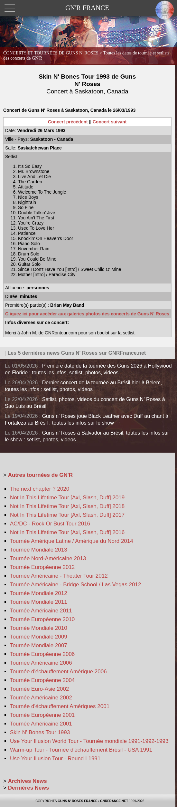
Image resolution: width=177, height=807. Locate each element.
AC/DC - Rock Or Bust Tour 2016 (50, 524)
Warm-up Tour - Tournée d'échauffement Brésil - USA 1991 (81, 750)
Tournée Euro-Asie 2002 (39, 689)
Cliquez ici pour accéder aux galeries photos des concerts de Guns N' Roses (87, 313)
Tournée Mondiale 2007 (38, 645)
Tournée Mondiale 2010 (38, 628)
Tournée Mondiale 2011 (38, 602)
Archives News (27, 781)
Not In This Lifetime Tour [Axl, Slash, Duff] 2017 (67, 515)
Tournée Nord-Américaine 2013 (48, 558)
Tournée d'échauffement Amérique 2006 (58, 671)
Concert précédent (68, 121)
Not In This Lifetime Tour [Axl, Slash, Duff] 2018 (67, 506)
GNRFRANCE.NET (114, 801)
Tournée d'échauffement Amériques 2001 (59, 706)
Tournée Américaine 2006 (41, 663)
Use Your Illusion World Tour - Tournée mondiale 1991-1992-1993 (89, 741)
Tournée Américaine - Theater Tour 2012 (59, 576)
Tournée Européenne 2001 (42, 715)
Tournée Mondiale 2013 (38, 550)
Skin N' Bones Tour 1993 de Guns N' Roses (87, 84)
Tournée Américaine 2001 (41, 724)
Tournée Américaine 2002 (41, 698)
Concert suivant (110, 121)
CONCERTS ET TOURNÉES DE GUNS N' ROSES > (86, 56)
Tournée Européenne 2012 (42, 567)
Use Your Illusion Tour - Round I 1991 (55, 758)
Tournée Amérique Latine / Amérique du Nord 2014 (71, 541)
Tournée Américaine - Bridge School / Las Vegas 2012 (75, 584)
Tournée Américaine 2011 (41, 611)
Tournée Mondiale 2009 (38, 637)
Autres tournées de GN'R (40, 475)
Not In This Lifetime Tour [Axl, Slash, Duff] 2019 (67, 498)
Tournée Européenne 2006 (42, 654)
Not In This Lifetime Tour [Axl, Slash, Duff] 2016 (67, 532)
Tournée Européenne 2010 (42, 619)
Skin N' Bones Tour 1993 (40, 732)
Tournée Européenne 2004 (42, 680)
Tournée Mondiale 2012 (38, 593)
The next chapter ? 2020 (39, 489)
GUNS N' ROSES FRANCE (78, 801)
